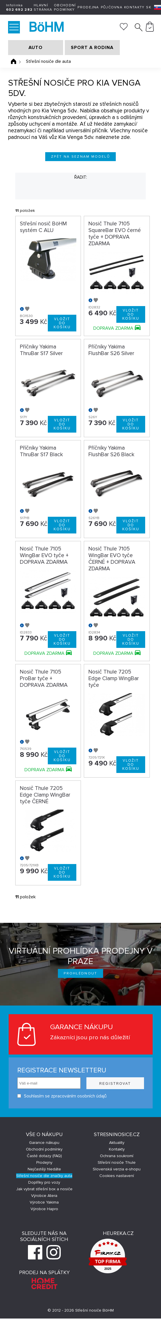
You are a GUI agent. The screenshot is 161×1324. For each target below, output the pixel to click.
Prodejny (44, 1162)
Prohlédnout (80, 973)
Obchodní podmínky (65, 7)
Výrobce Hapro (44, 1208)
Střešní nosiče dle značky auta (44, 1175)
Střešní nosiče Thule (117, 1162)
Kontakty (134, 7)
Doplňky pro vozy (44, 1182)
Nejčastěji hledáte (44, 1169)
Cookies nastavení (116, 1175)
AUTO (36, 47)
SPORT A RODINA (92, 47)
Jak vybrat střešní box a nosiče (44, 1189)
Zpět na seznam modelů (80, 156)
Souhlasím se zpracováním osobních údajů (62, 1096)
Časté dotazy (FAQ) (44, 1155)
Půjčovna (111, 7)
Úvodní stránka (13, 61)
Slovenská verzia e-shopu (117, 1169)
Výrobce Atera (44, 1195)
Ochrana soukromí (116, 1155)
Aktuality (116, 1142)
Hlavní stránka (43, 7)
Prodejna (88, 7)
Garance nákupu (44, 1142)
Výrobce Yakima (44, 1202)
